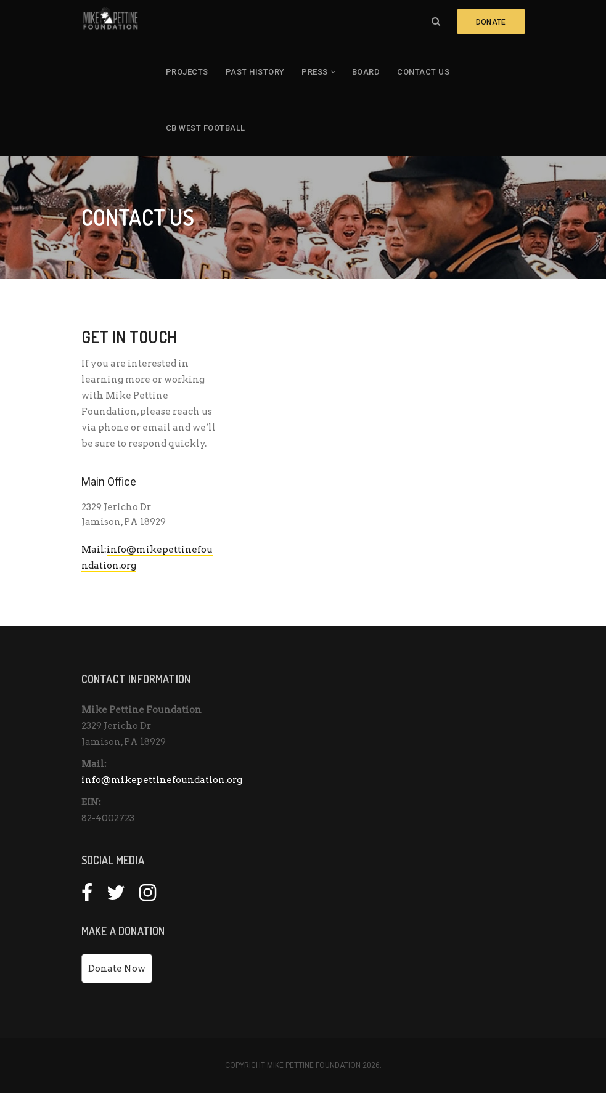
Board (366, 71)
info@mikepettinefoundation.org (161, 780)
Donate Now (116, 968)
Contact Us (423, 71)
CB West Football (205, 127)
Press (314, 71)
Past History (255, 71)
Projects (187, 71)
